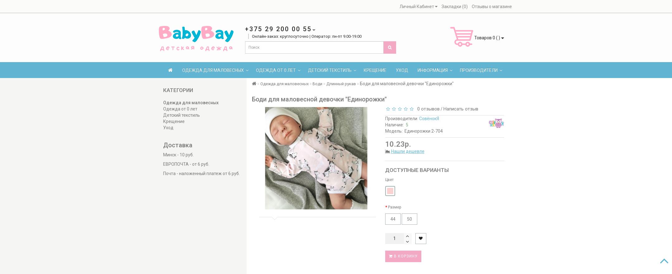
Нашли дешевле (407, 151)
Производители (481, 70)
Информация (435, 70)
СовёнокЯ (429, 118)
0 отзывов (427, 109)
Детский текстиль (332, 70)
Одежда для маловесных (215, 70)
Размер (394, 207)
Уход (402, 70)
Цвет (389, 180)
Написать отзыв (460, 109)
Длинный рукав (341, 83)
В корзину (403, 256)
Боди (317, 83)
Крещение (375, 70)
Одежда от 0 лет (278, 70)
